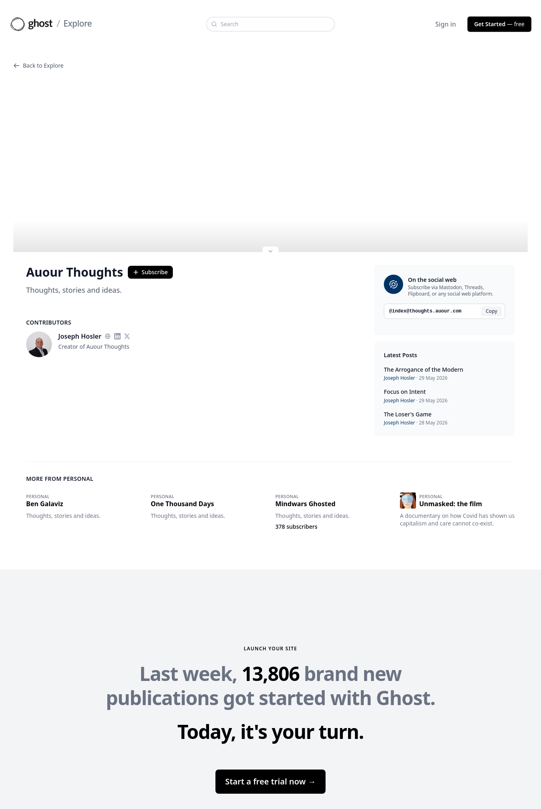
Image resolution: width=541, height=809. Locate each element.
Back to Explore (38, 65)
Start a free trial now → (270, 781)
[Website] (108, 336)
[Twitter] (127, 336)
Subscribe (150, 272)
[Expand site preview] (270, 252)
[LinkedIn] (117, 336)
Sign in (445, 24)
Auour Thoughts (74, 272)
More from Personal (59, 478)
